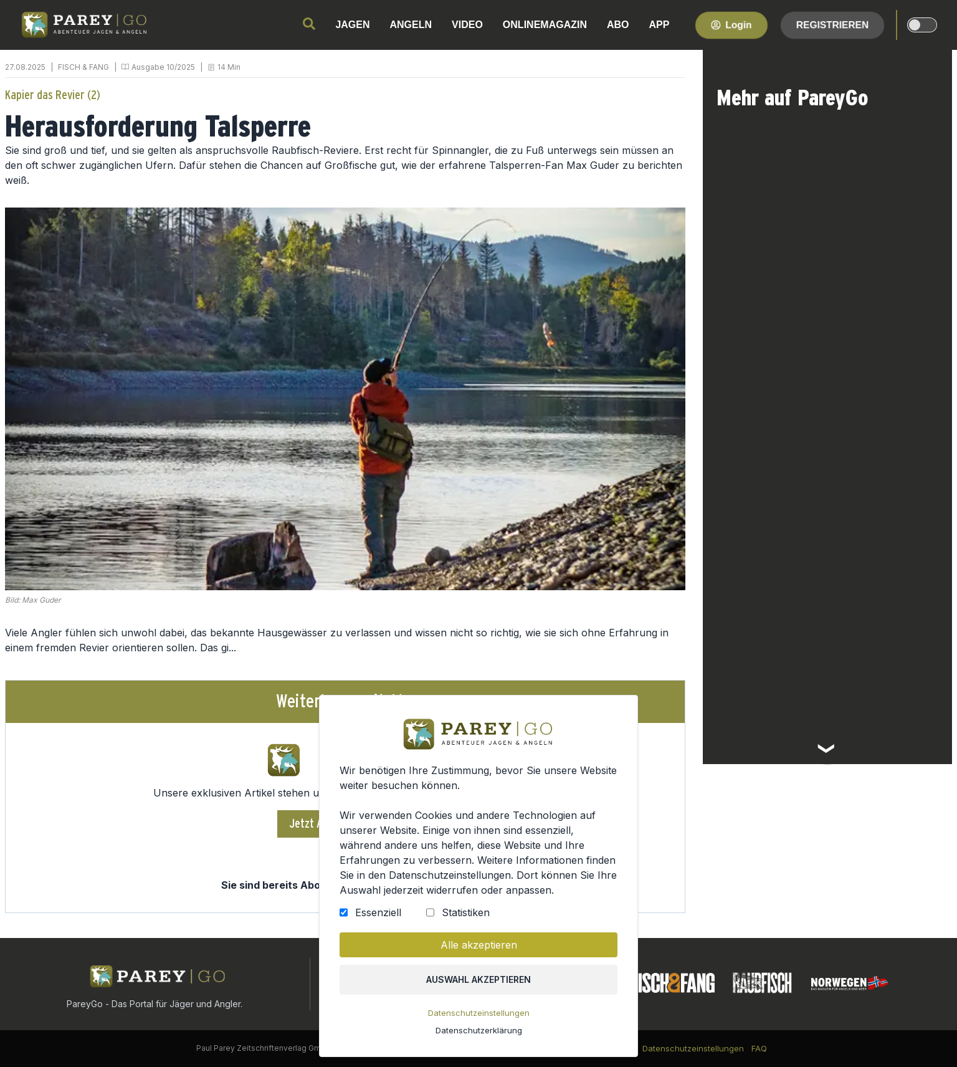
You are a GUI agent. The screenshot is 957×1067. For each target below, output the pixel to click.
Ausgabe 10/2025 (163, 67)
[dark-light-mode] (922, 24)
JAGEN (352, 24)
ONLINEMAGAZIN (545, 24)
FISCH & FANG (83, 67)
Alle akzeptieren (478, 945)
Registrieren (832, 24)
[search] (309, 23)
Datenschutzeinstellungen (479, 1013)
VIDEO (467, 24)
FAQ (759, 1048)
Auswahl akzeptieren (478, 979)
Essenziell (378, 912)
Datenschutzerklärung (479, 1030)
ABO (618, 24)
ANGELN (411, 24)
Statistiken (466, 912)
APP (659, 24)
